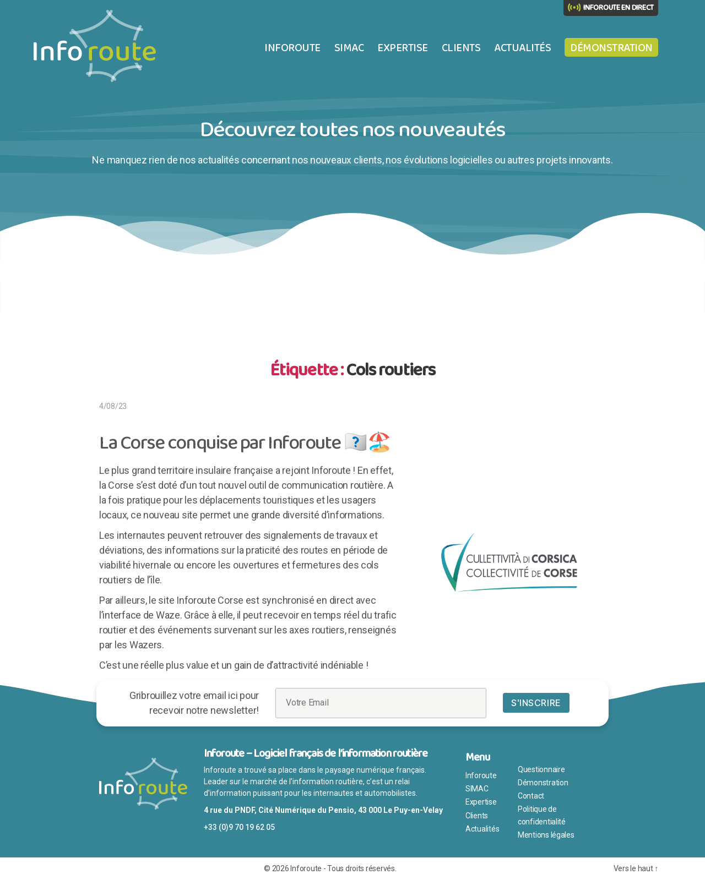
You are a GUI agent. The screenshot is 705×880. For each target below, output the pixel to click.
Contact (531, 795)
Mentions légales (546, 834)
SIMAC (349, 47)
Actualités (522, 47)
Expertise (402, 47)
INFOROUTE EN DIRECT (618, 8)
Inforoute (292, 47)
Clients (461, 47)
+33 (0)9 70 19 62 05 (239, 827)
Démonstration (611, 48)
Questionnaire (541, 769)
